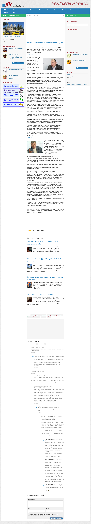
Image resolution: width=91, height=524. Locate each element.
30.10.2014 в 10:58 (58, 457)
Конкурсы (63, 10)
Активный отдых (7, 34)
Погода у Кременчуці (72, 83)
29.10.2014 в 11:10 (52, 404)
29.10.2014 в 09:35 (41, 374)
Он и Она (56, 10)
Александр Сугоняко (35, 313)
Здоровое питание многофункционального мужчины (15, 75)
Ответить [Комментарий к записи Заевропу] (33, 382)
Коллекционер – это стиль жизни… (43, 292)
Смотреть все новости (18, 61)
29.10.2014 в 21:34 (58, 437)
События (5, 10)
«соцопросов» (30, 70)
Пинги (42, 342)
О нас (84, 10)
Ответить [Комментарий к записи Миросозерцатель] (36, 401)
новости (29, 315)
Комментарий (31, 497)
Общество (14, 10)
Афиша (78, 10)
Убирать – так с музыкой (79, 59)
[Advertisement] (45, 27)
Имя (29, 506)
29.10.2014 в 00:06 (40, 345)
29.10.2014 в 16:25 (55, 413)
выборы (44, 313)
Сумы (49, 315)
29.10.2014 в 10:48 (48, 384)
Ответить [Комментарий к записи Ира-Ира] (33, 371)
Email (47, 506)
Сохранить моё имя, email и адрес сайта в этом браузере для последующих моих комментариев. (43, 513)
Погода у (71, 74)
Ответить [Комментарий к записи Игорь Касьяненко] (36, 365)
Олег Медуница (36, 315)
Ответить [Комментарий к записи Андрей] (33, 350)
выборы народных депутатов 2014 (55, 313)
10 (63, 14)
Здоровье (28, 10)
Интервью (71, 10)
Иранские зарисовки (9, 38)
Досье (42, 10)
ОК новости (35, 14)
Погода (68, 73)
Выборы (29, 14)
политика (44, 315)
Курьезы (37, 10)
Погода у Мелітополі (82, 83)
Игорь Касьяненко (33, 43)
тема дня (11, 36)
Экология (22, 10)
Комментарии (32, 342)
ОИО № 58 (29, 136)
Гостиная (49, 10)
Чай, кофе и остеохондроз (15, 68)
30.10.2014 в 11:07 (58, 482)
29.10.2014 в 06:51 (40, 368)
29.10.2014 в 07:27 (48, 353)
